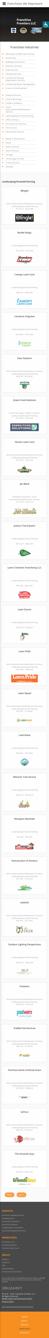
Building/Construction (15, 62)
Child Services (12, 70)
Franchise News (7, 1269)
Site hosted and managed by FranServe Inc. (17, 1307)
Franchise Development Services (14, 1231)
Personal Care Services (16, 123)
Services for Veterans (10, 1224)
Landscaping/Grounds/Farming (19, 115)
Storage (9, 154)
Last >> (21, 1195)
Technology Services (15, 158)
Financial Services (13, 95)
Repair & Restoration (15, 138)
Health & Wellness (14, 103)
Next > (9, 1195)
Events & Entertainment (16, 88)
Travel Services (12, 162)
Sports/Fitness (12, 150)
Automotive (11, 58)
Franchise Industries (9, 1245)
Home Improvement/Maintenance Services (18, 109)
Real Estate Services (15, 131)
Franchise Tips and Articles (12, 1272)
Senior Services (12, 146)
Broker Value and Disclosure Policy (17, 1298)
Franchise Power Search (10, 1248)
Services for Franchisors (11, 1221)
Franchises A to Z (8, 1242)
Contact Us (6, 1262)
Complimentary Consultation (12, 1228)
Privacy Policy (8, 1301)
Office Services (12, 119)
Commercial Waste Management (20, 84)
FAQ (3, 1265)
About (24, 1321)
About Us (5, 1259)
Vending (9, 166)
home (24, 1317)
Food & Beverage (14, 99)
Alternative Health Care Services (20, 54)
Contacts (24, 1333)
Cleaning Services (13, 74)
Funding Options (8, 1218)
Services (25, 1325)
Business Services (14, 66)
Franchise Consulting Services (13, 1215)
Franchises (24, 1329)
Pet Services (11, 127)
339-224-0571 (12, 1288)
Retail (8, 142)
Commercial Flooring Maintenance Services (15, 79)
